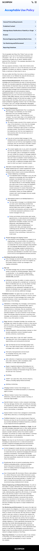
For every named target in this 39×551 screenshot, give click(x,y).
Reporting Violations (19, 47)
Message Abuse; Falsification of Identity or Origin (19, 30)
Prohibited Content (19, 26)
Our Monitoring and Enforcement (19, 43)
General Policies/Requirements (19, 22)
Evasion (19, 35)
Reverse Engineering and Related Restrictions (19, 39)
